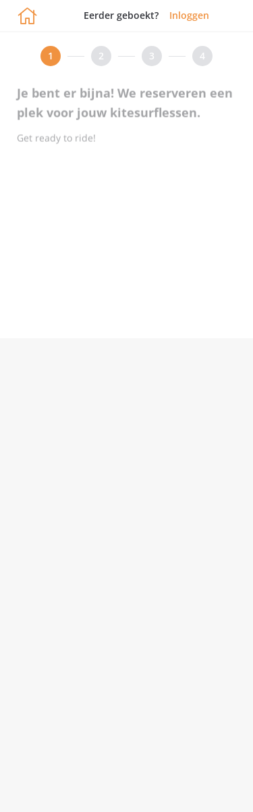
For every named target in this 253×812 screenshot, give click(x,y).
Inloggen (189, 15)
